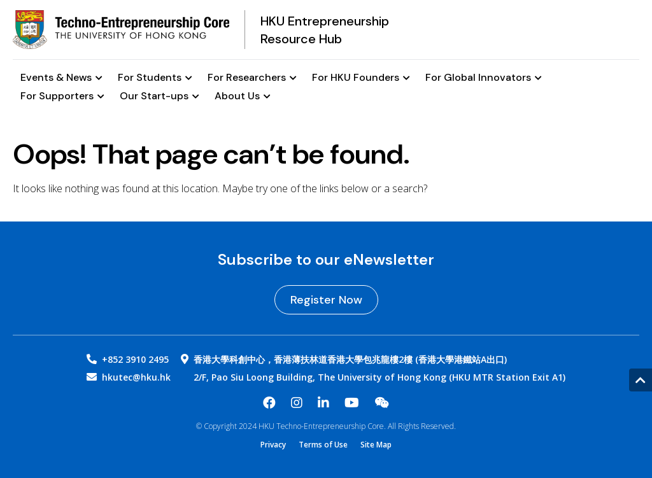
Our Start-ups (159, 96)
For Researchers (252, 78)
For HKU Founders (361, 78)
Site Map (376, 445)
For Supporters (62, 96)
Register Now (326, 299)
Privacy (273, 445)
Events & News (61, 78)
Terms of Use (323, 445)
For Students (155, 78)
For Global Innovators (483, 78)
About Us (243, 96)
